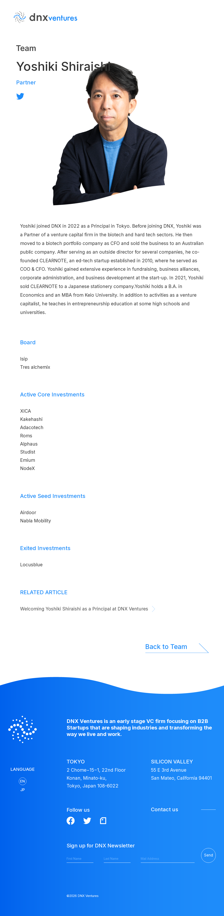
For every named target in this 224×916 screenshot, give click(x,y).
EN (210, 30)
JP (210, 39)
